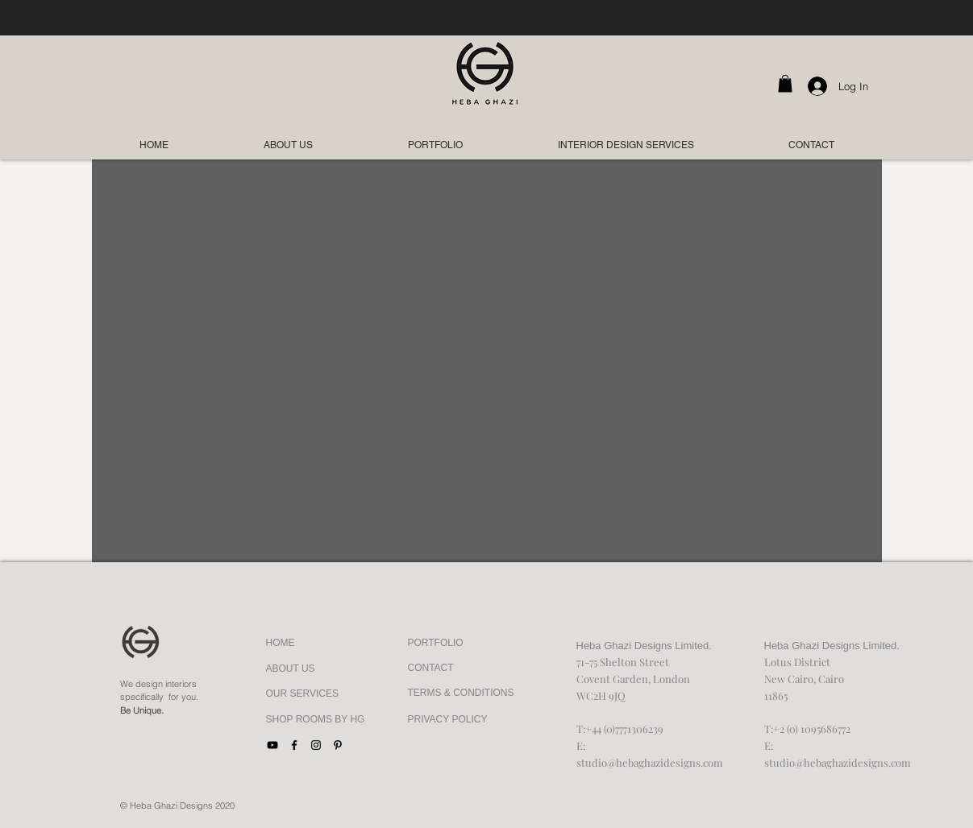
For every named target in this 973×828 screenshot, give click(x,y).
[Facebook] (294, 745)
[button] (785, 84)
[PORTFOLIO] (445, 643)
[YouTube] (272, 745)
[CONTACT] (458, 668)
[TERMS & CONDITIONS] (461, 693)
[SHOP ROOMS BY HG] (315, 720)
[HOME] (303, 643)
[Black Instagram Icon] (316, 745)
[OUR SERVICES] (303, 694)
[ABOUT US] (303, 669)
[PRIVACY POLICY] (458, 720)
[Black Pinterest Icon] (337, 745)
